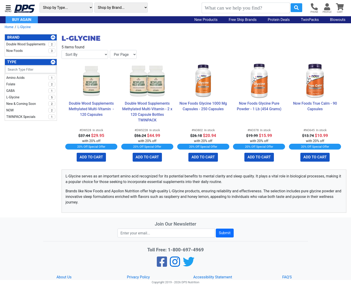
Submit (224, 233)
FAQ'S (287, 277)
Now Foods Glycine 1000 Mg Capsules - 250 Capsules (203, 106)
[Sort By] (85, 54)
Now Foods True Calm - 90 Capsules (315, 106)
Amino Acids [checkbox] (30, 77)
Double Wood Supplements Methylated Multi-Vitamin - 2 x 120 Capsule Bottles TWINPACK (147, 111)
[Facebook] (161, 265)
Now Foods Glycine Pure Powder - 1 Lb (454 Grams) (259, 106)
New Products (206, 19)
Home (9, 27)
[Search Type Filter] (31, 69)
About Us (64, 277)
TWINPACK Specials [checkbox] (30, 116)
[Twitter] (188, 265)
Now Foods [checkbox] (30, 50)
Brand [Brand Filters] (13, 37)
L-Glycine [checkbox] (30, 97)
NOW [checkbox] (30, 110)
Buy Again (21, 19)
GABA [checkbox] (30, 90)
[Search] (246, 8)
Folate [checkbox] (30, 84)
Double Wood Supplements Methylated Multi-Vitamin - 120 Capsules (92, 109)
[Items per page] (123, 54)
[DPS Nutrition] (24, 9)
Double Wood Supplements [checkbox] (30, 44)
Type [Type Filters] (11, 62)
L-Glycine (24, 27)
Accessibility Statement (212, 277)
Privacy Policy (138, 277)
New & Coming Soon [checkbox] (30, 103)
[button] (8, 8)
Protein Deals (279, 19)
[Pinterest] (174, 265)
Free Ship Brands (243, 19)
